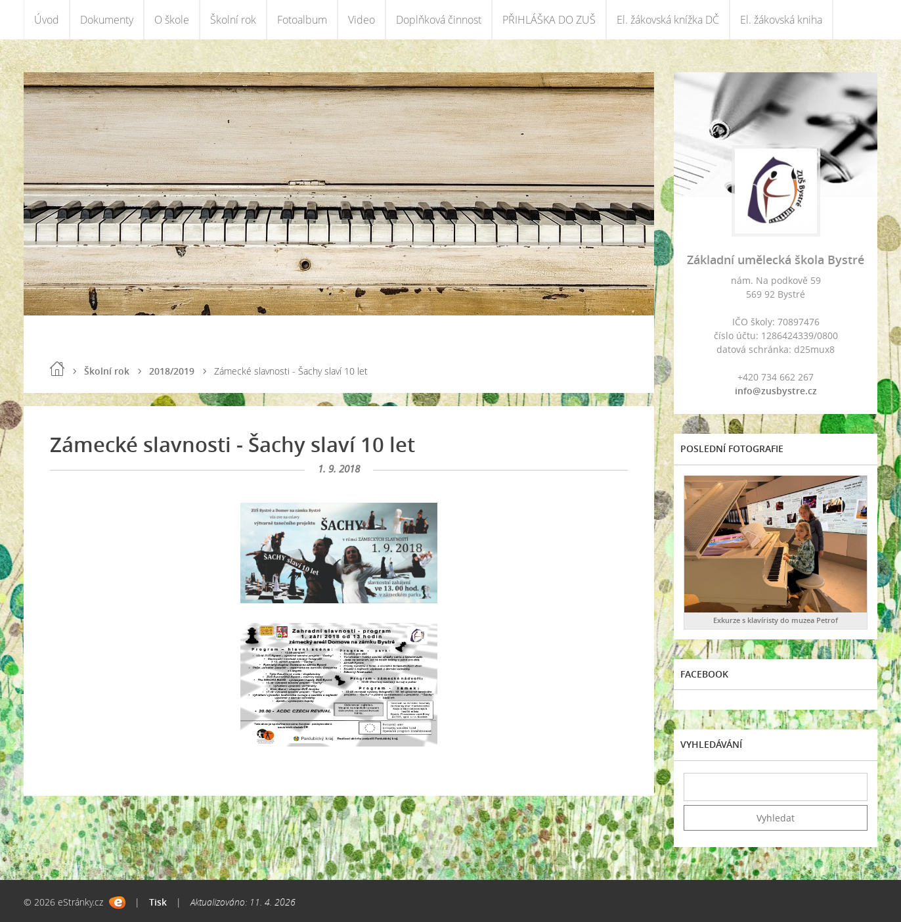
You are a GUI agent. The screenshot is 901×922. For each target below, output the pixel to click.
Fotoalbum (302, 19)
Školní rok (233, 19)
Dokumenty (106, 19)
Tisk (158, 902)
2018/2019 (171, 371)
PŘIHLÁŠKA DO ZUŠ (549, 19)
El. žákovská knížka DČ (668, 19)
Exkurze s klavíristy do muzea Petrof (775, 620)
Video (361, 19)
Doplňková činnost (438, 19)
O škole (171, 19)
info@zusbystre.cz (776, 390)
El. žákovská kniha (781, 19)
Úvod (46, 19)
